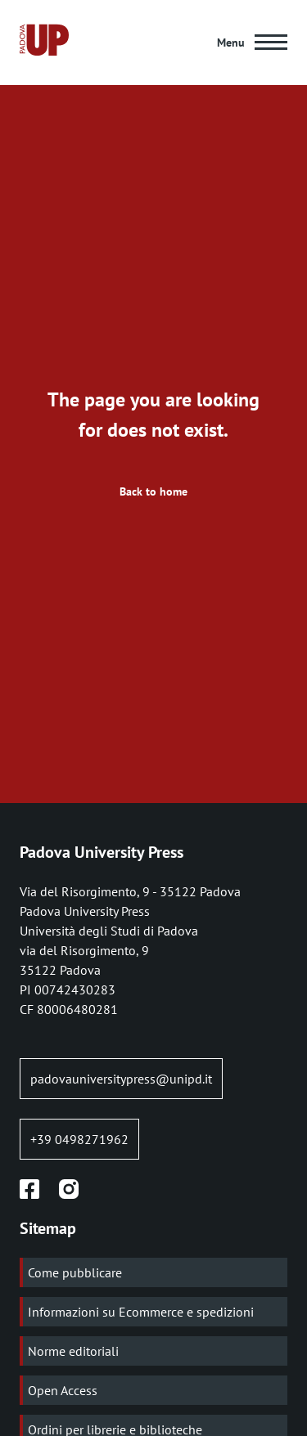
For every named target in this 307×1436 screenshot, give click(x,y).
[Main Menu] (252, 42)
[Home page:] (44, 42)
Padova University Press (101, 852)
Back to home (153, 491)
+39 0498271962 (79, 1139)
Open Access (62, 1390)
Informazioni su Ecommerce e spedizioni (141, 1312)
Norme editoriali (73, 1351)
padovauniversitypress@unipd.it (121, 1078)
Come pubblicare (75, 1272)
